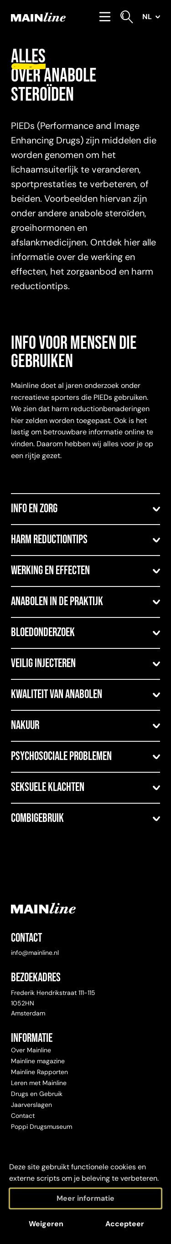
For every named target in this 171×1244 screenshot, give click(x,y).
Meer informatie (85, 1198)
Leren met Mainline (39, 1083)
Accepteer (124, 1224)
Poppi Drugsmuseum (41, 1126)
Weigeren (46, 1224)
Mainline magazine (38, 1061)
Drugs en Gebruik (36, 1094)
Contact (23, 1115)
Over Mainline (31, 1050)
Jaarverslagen (31, 1105)
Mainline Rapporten (39, 1072)
